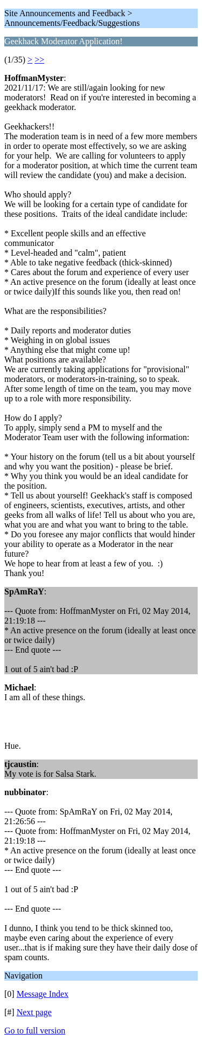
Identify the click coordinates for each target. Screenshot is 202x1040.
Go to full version (34, 1030)
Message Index (42, 993)
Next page (34, 1012)
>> (39, 59)
